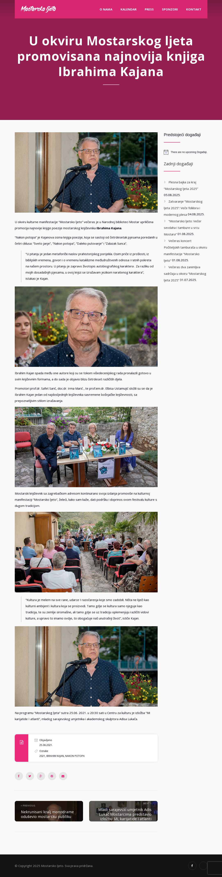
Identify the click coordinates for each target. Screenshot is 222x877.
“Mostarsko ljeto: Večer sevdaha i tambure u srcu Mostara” (183, 227)
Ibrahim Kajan (55, 756)
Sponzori (170, 9)
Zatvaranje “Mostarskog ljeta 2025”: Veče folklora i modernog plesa (183, 208)
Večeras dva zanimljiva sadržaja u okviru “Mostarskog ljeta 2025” (185, 273)
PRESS (149, 9)
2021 (42, 756)
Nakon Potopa (75, 756)
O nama (106, 9)
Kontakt (193, 9)
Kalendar (129, 9)
